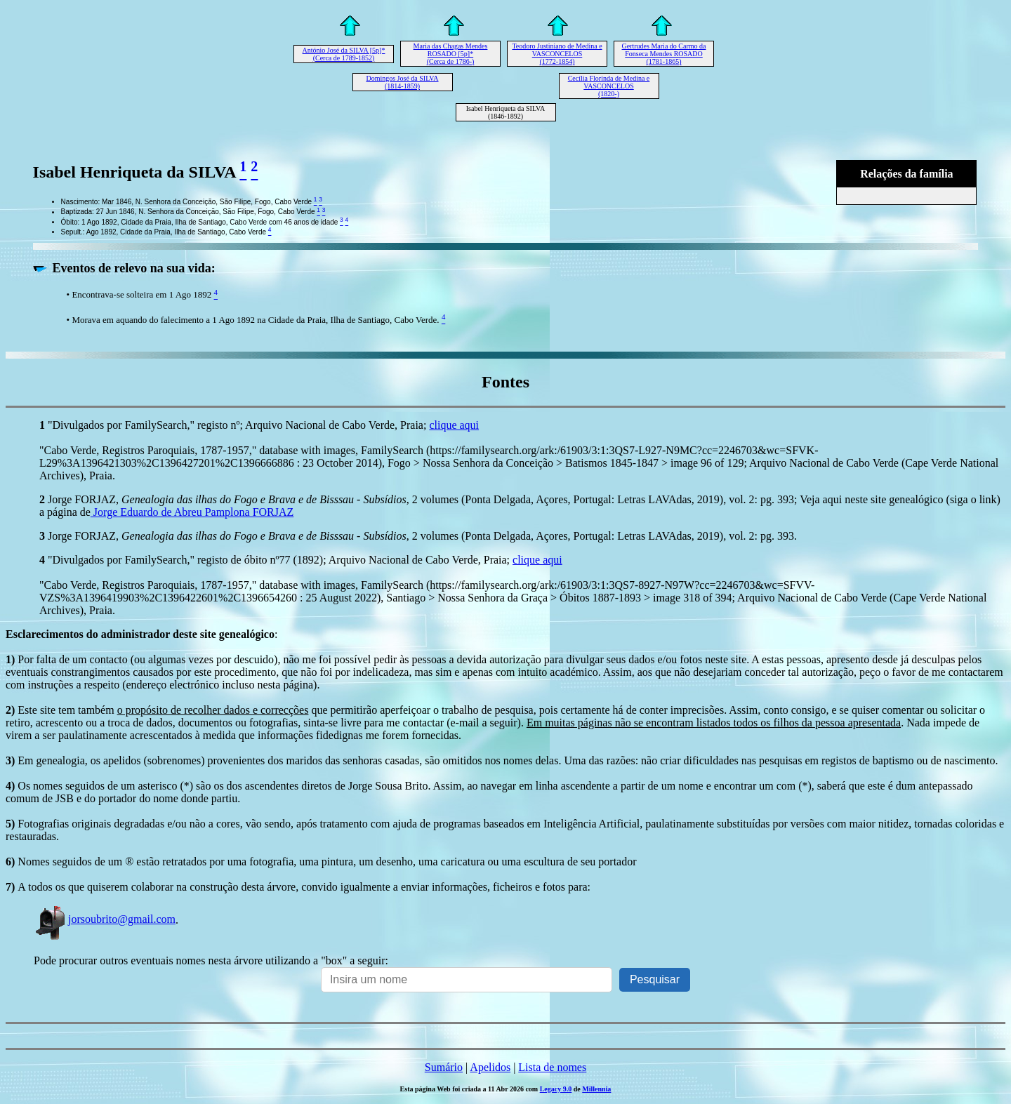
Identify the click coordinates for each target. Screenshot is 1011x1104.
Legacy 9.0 (556, 1089)
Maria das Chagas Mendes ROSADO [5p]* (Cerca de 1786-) (451, 53)
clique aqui (454, 425)
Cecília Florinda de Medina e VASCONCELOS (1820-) (609, 86)
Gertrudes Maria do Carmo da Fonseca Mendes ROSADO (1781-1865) (664, 53)
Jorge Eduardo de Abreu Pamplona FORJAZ (192, 512)
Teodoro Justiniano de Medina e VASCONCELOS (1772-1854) (557, 53)
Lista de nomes (552, 1067)
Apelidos (490, 1067)
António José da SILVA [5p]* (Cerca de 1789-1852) (344, 54)
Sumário (444, 1067)
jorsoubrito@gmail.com (105, 919)
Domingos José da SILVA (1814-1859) (402, 82)
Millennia (596, 1089)
